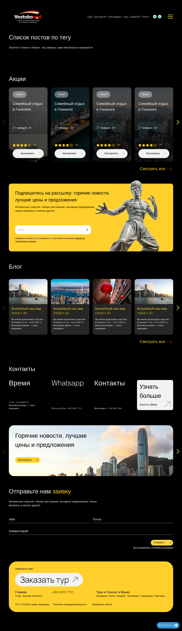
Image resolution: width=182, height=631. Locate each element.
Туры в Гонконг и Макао (113, 592)
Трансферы (114, 16)
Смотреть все (152, 169)
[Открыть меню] (170, 17)
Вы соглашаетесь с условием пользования (153, 548)
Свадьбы (135, 16)
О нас (18, 596)
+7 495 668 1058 (114, 409)
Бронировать (25, 460)
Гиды (125, 16)
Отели (145, 16)
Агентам (26, 596)
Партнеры (159, 596)
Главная (21, 592)
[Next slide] (178, 122)
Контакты (37, 596)
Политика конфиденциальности (70, 604)
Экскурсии (100, 16)
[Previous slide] (4, 122)
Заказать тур (44, 579)
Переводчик (147, 596)
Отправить (159, 542)
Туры (90, 16)
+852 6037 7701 (74, 409)
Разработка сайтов (102, 604)
